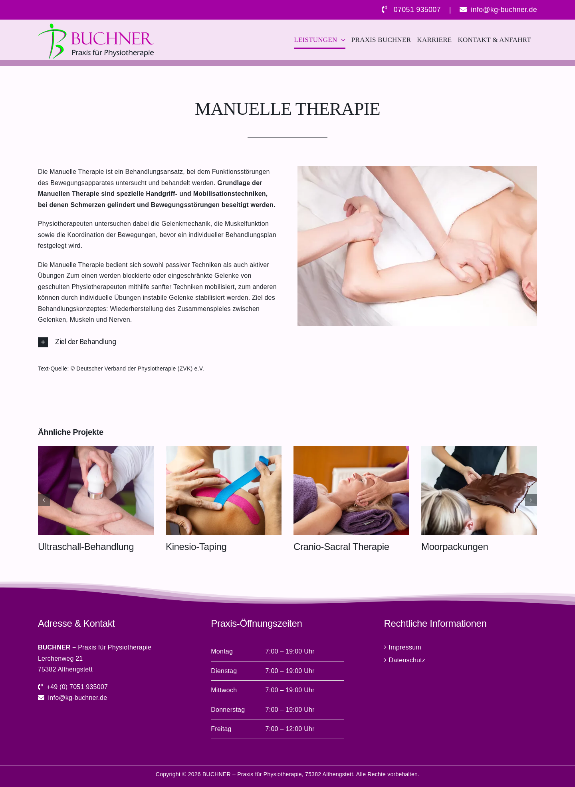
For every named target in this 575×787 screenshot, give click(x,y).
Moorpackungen (454, 546)
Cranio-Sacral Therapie (341, 546)
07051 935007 (417, 10)
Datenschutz (407, 660)
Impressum (405, 647)
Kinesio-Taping (196, 546)
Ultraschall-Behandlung (86, 546)
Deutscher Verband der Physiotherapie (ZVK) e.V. (140, 368)
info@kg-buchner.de (504, 10)
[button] (158, 342)
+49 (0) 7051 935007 (77, 686)
